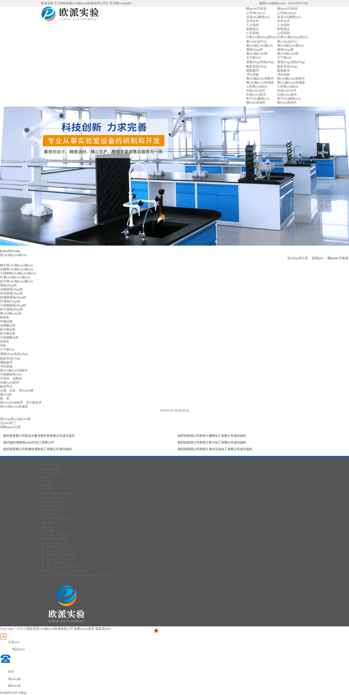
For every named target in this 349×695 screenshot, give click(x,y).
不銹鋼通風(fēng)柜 (13, 305)
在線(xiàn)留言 (287, 94)
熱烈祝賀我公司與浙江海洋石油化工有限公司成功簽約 (215, 449)
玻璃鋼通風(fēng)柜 (13, 297)
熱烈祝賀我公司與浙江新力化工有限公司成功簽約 (212, 442)
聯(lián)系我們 (286, 102)
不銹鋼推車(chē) (11, 374)
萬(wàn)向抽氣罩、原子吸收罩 (21, 402)
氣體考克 (6, 386)
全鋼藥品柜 (8, 325)
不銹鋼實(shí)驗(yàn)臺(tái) (18, 273)
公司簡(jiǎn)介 (287, 13)
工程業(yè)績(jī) (287, 86)
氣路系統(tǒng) (287, 66)
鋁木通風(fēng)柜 (11, 309)
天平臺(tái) (284, 57)
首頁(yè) (317, 258)
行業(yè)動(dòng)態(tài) (292, 37)
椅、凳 (4, 398)
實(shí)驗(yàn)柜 (288, 53)
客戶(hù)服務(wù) (289, 98)
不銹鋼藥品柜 (9, 337)
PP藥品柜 (6, 321)
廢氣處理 (283, 70)
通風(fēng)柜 (285, 49)
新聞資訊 (283, 29)
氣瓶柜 (4, 317)
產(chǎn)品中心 (287, 41)
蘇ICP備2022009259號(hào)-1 (133, 628)
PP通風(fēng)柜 (10, 301)
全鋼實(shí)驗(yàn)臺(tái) (16, 269)
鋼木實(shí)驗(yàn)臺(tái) (16, 265)
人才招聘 (283, 25)
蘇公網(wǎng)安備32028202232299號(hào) (184, 628)
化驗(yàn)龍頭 (9, 382)
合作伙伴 (283, 21)
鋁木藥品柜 (8, 333)
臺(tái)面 (5, 394)
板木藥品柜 (8, 329)
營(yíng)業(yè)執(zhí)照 (15, 419)
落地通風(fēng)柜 (11, 293)
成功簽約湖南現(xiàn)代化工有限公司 (28, 442)
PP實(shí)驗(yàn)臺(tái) (15, 277)
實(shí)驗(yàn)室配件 (291, 78)
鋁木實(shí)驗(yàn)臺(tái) (16, 281)
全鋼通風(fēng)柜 (11, 289)
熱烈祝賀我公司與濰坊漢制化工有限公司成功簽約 (37, 449)
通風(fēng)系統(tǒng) (291, 62)
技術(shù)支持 (286, 90)
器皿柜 (4, 341)
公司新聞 (283, 33)
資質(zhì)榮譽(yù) (289, 17)
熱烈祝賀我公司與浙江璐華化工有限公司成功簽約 (212, 435)
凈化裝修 (283, 74)
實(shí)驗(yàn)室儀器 (291, 82)
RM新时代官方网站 (13, 693)
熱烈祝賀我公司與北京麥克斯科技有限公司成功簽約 (39, 435)
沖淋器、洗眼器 (11, 378)
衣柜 (3, 345)
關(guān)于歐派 (287, 8)
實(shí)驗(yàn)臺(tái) (290, 45)
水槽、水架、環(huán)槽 (16, 390)
